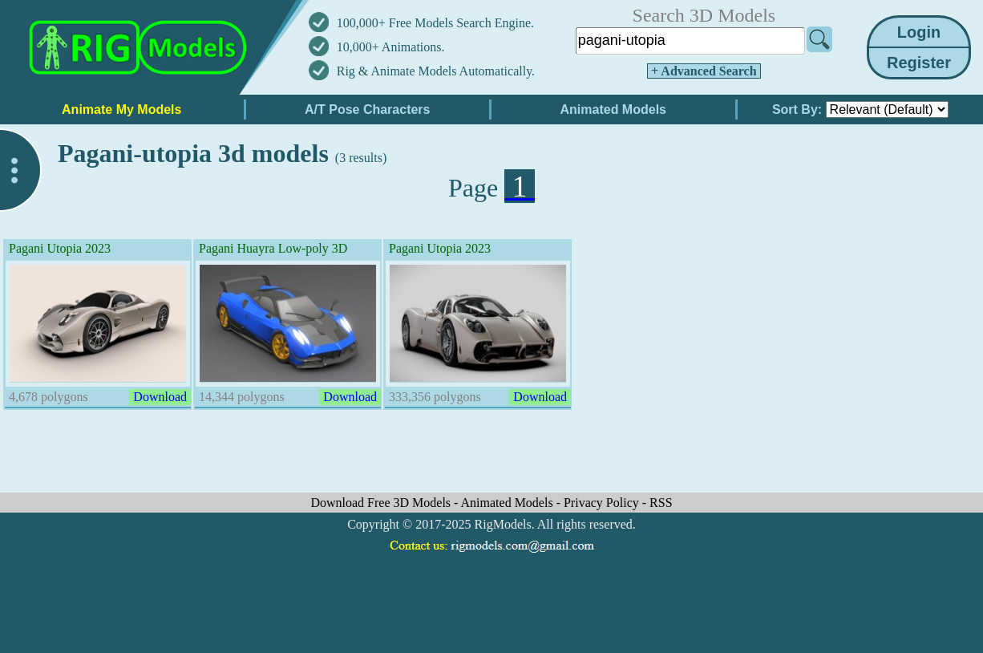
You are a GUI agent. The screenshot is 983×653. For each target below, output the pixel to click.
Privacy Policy (603, 502)
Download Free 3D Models (382, 502)
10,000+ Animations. (391, 47)
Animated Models (508, 502)
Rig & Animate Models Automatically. (436, 71)
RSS (660, 502)
